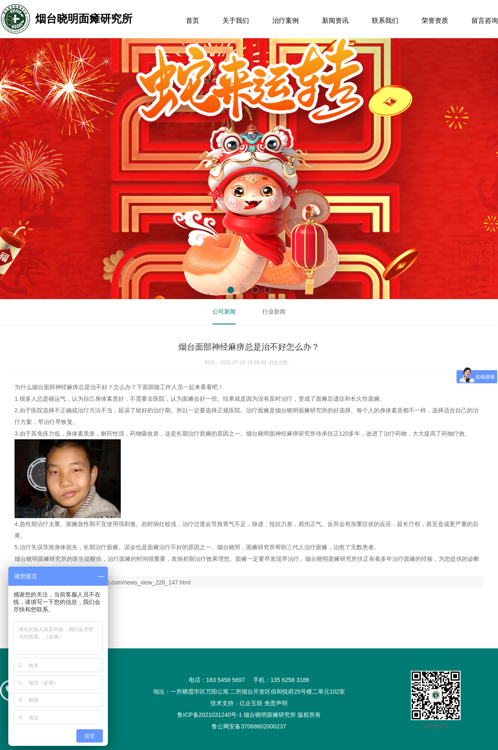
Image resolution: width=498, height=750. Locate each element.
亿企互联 (251, 703)
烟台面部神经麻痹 (55, 387)
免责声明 (276, 703)
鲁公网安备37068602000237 (249, 726)
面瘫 (188, 398)
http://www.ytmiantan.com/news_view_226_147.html (123, 582)
